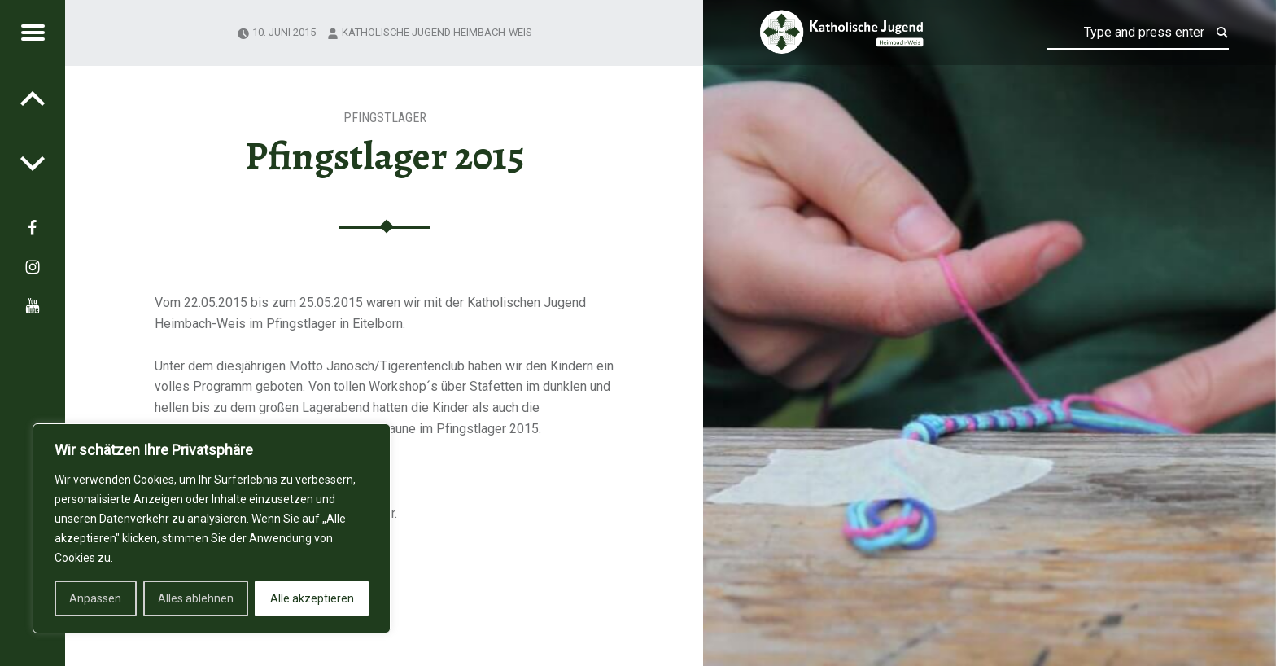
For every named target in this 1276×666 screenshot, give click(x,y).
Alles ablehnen (196, 598)
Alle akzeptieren (312, 598)
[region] (212, 528)
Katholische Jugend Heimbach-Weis (437, 32)
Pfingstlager (384, 117)
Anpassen (95, 598)
